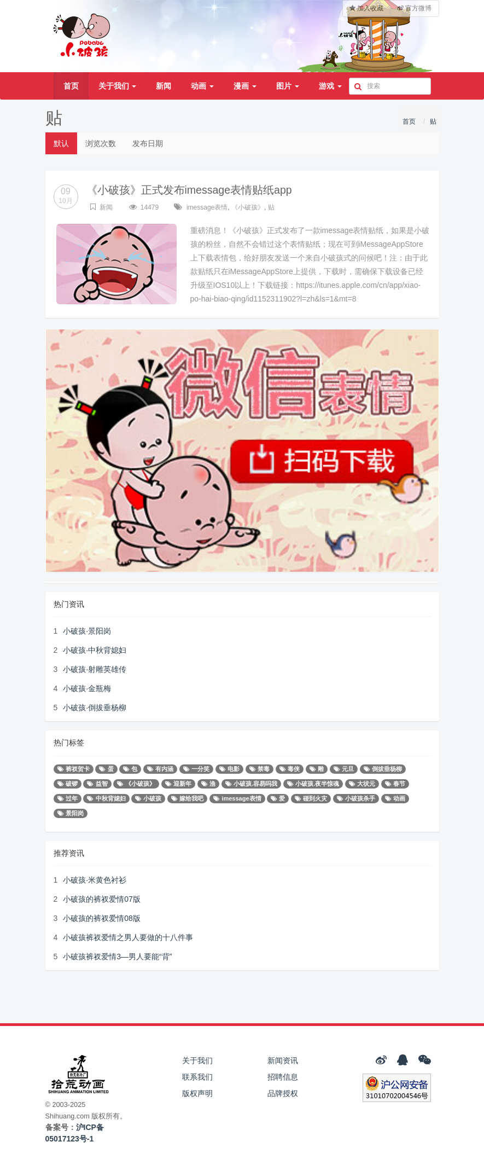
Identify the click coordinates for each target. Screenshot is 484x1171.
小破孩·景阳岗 (87, 631)
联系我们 (197, 1077)
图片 (287, 86)
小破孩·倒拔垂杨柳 (94, 707)
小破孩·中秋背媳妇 (94, 650)
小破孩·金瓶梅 (87, 688)
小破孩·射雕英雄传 (94, 669)
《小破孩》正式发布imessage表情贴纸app (190, 190)
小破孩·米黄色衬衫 (94, 880)
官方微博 (414, 8)
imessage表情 (207, 207)
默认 (61, 143)
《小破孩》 (247, 207)
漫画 (245, 86)
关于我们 (117, 86)
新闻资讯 (282, 1060)
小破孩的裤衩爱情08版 (102, 918)
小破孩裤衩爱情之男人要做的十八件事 (128, 937)
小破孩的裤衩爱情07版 (102, 899)
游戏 (330, 86)
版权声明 (197, 1093)
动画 (202, 86)
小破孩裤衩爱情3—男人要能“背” (117, 956)
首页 (71, 86)
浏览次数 (100, 143)
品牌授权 (282, 1093)
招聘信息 (282, 1077)
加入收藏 (366, 8)
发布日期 (147, 143)
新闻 (163, 86)
